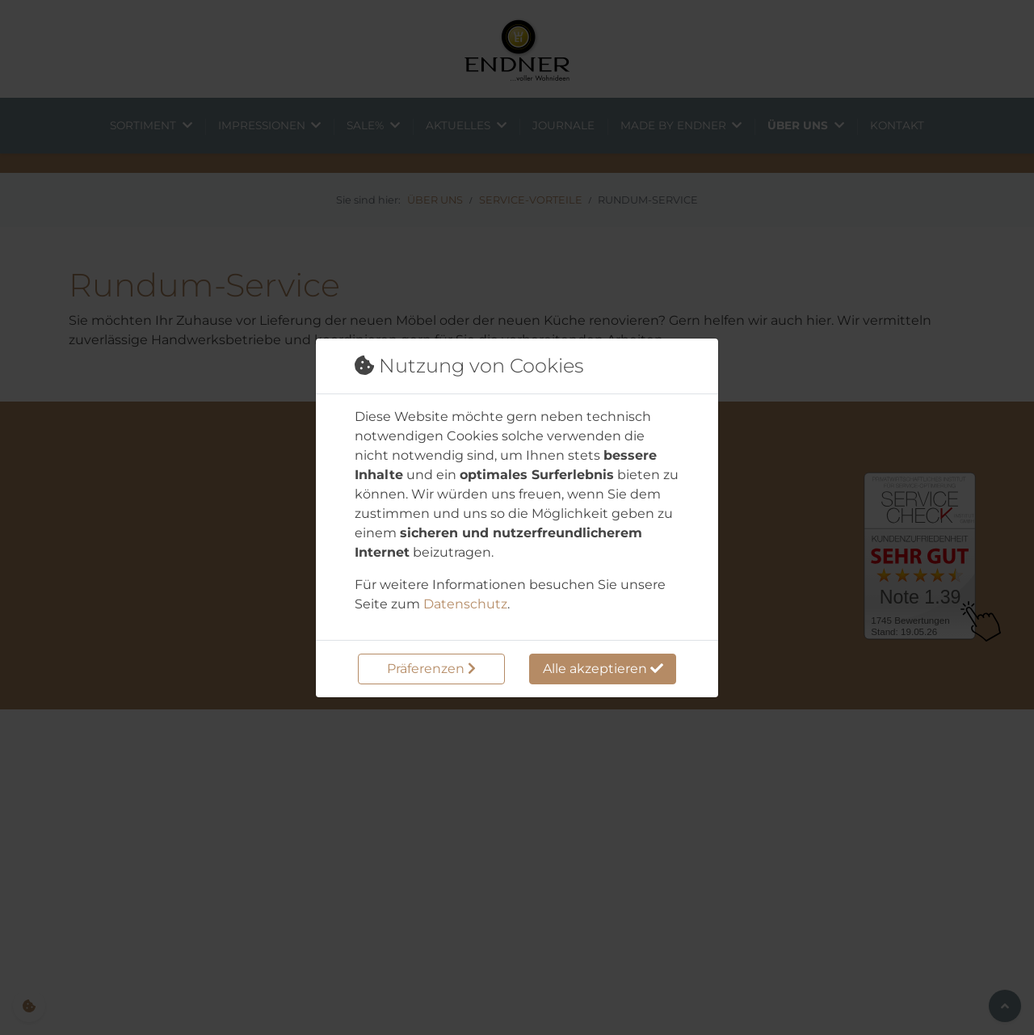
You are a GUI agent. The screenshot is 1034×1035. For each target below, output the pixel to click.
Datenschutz (465, 604)
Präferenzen (431, 668)
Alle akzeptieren (603, 668)
